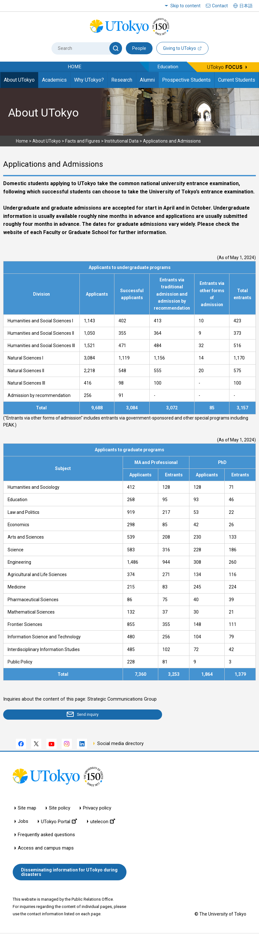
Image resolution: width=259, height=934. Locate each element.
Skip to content (185, 5)
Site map (27, 809)
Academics (54, 80)
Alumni (147, 80)
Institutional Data (122, 141)
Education (167, 67)
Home (22, 141)
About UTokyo (19, 80)
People (139, 48)
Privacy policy (97, 809)
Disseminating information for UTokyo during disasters (69, 873)
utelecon (102, 822)
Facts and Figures (82, 141)
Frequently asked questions (46, 836)
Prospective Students (186, 80)
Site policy (59, 809)
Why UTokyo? (89, 80)
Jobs (23, 822)
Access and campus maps (46, 849)
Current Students (236, 80)
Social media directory (120, 745)
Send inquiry (40, 715)
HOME (74, 67)
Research (121, 80)
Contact (220, 5)
